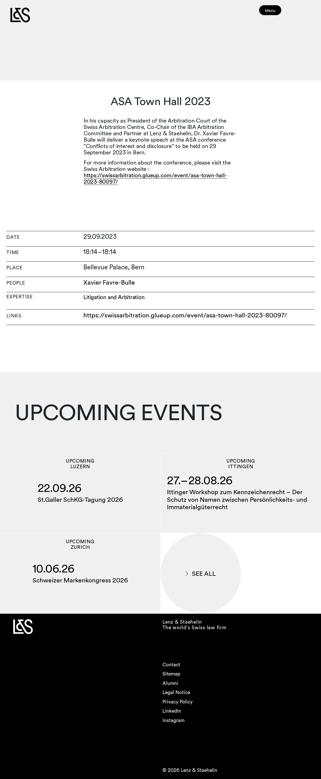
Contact (171, 665)
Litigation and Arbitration (114, 297)
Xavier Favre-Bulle (109, 282)
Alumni (170, 683)
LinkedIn (171, 711)
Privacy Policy (177, 702)
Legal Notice (176, 692)
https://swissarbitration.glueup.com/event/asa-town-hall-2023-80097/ (155, 178)
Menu (279, 13)
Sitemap (171, 674)
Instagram (173, 720)
